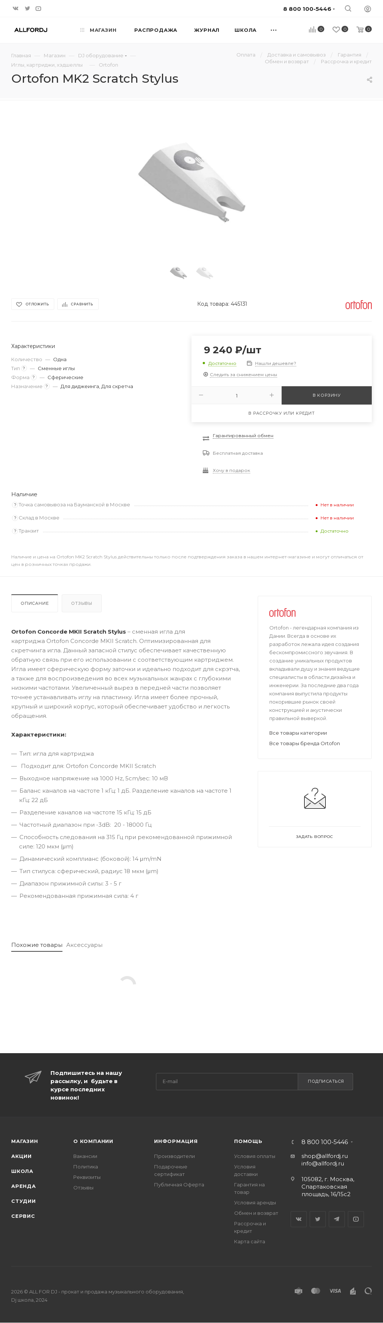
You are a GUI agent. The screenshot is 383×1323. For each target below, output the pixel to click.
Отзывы (81, 603)
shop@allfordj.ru (324, 1155)
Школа (22, 1171)
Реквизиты (87, 1177)
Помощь (248, 1141)
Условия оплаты (254, 1156)
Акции (21, 1156)
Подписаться (326, 1081)
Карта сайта (249, 1241)
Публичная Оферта (179, 1185)
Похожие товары (36, 944)
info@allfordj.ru (322, 1163)
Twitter (318, 1219)
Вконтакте (299, 1219)
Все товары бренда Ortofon (304, 743)
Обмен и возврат (256, 1213)
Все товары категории (298, 733)
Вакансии (85, 1156)
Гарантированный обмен (243, 435)
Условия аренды (255, 1202)
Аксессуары (84, 944)
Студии (23, 1201)
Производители (174, 1156)
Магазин (24, 1141)
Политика (85, 1167)
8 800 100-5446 (324, 1142)
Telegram (337, 1219)
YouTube (356, 1219)
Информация (176, 1141)
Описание (35, 603)
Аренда (23, 1186)
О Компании (93, 1141)
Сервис (23, 1216)
